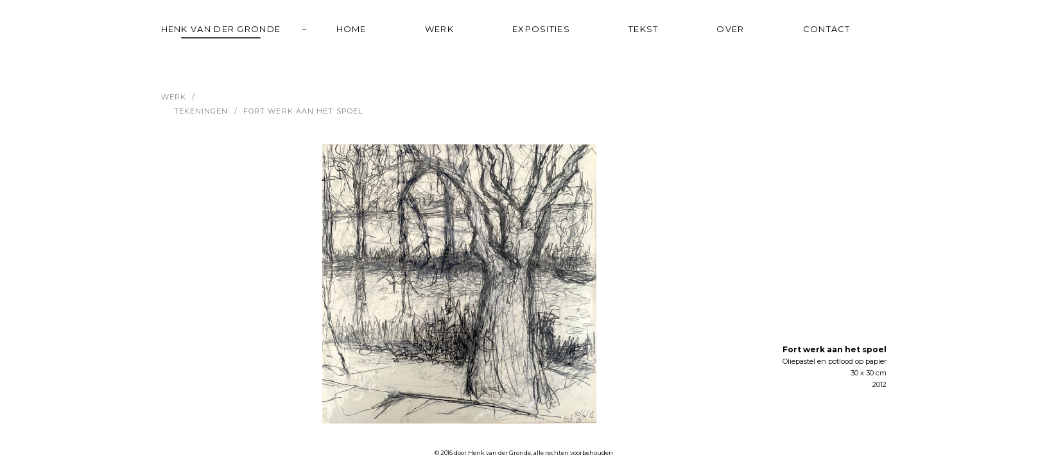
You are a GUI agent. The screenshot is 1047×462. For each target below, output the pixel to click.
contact (827, 29)
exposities (541, 29)
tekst (643, 29)
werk (439, 29)
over (730, 29)
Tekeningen (201, 111)
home (351, 29)
